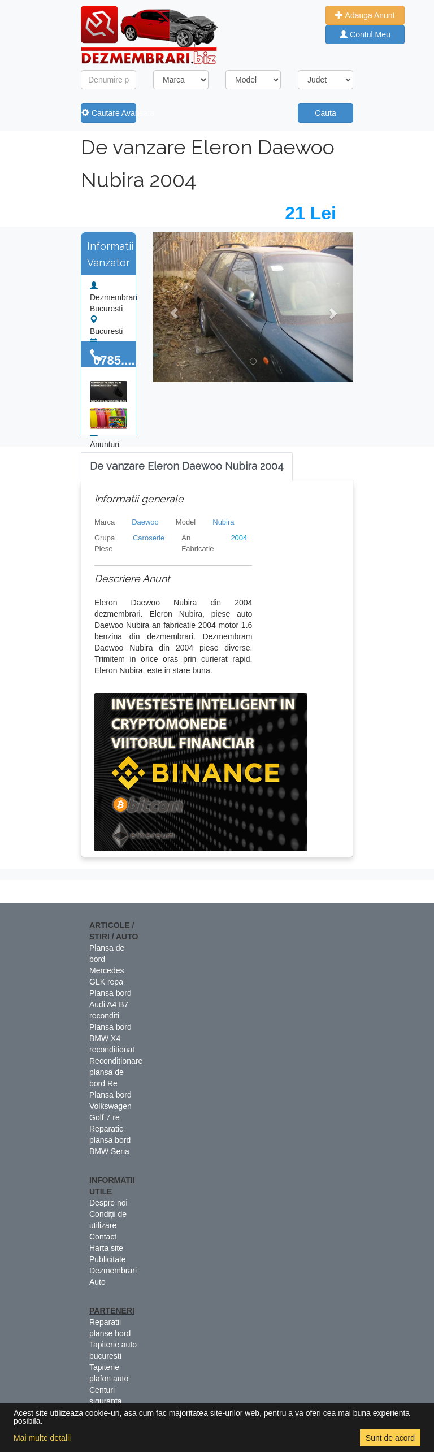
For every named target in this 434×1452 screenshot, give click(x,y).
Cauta (325, 113)
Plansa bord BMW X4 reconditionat (111, 1038)
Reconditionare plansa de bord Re (115, 1072)
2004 (239, 538)
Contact (102, 1236)
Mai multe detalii (42, 1437)
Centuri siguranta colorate (105, 1401)
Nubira (223, 522)
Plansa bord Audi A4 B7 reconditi (110, 1004)
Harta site (106, 1247)
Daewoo (145, 522)
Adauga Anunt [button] (364, 15)
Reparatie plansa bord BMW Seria (110, 1140)
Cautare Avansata (108, 113)
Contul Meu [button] (365, 34)
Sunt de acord (390, 1437)
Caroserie (148, 538)
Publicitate (107, 1259)
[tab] (187, 466)
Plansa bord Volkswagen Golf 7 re (110, 1106)
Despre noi (108, 1202)
